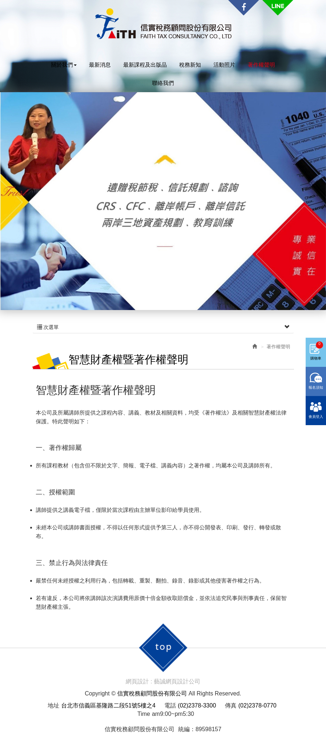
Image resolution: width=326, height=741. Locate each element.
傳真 (231, 705)
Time (143, 714)
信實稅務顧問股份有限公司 (163, 23)
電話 (170, 705)
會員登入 (316, 417)
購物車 (316, 350)
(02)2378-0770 (257, 705)
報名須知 (316, 387)
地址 (53, 705)
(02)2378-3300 (197, 705)
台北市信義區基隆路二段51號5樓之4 (108, 705)
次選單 (163, 327)
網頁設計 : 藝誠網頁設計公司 (163, 681)
